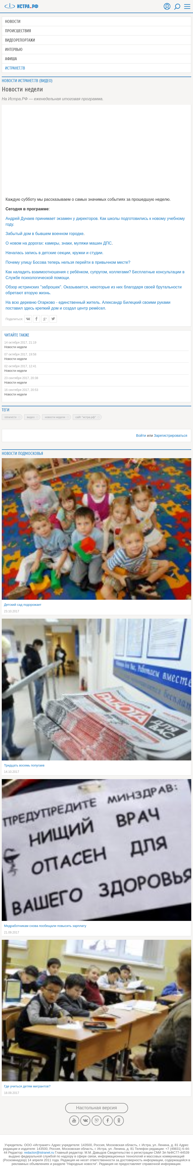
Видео (46, 80)
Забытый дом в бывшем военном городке (45, 233)
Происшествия (18, 30)
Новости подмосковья (22, 453)
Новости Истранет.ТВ (20, 80)
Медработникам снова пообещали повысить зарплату (45, 926)
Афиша (11, 58)
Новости (12, 21)
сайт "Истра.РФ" (85, 417)
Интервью (13, 49)
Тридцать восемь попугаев (24, 765)
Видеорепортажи (20, 40)
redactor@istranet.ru (39, 1152)
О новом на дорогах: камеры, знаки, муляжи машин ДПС (59, 243)
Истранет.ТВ (15, 68)
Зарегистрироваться (170, 435)
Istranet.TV (11, 417)
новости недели (55, 417)
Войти (141, 435)
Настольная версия (96, 1107)
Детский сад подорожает (22, 605)
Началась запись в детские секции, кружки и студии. (54, 253)
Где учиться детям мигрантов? (27, 1086)
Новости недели (15, 347)
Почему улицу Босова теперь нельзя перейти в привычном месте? (68, 262)
